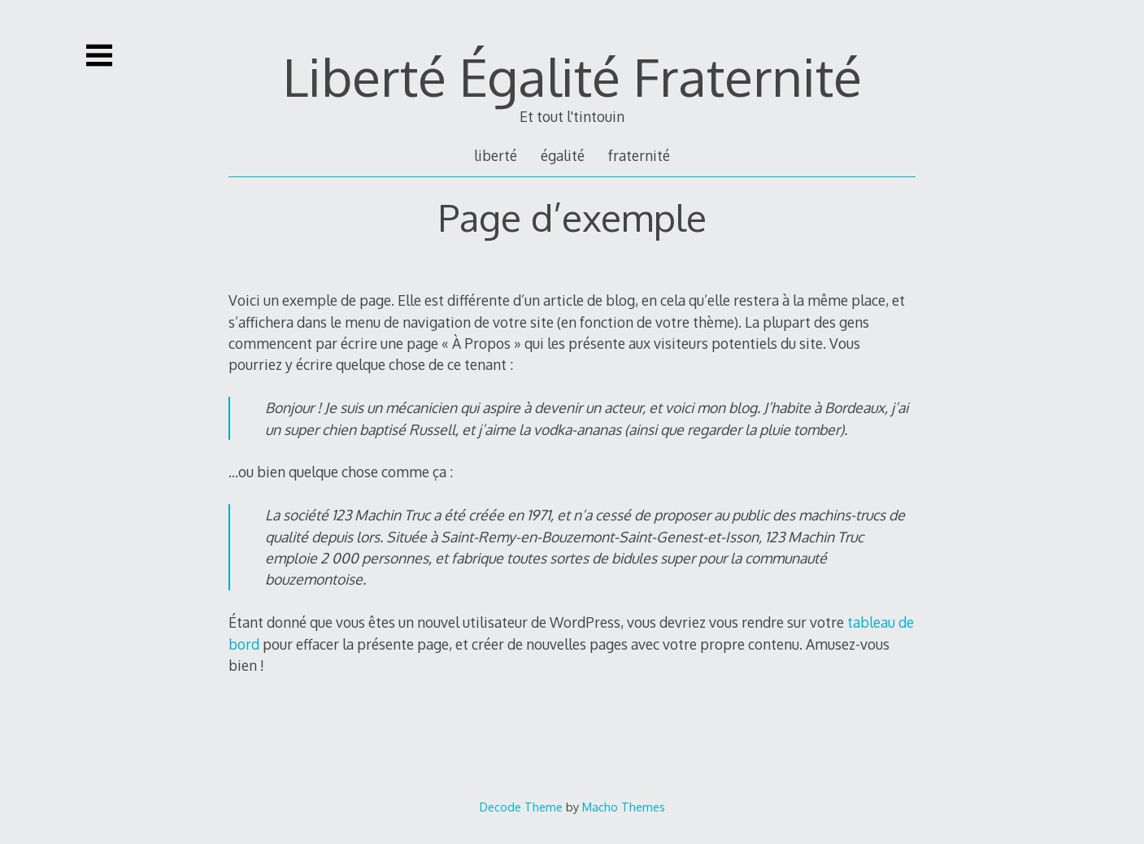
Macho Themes (623, 806)
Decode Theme (521, 806)
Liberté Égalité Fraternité (572, 76)
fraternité (639, 155)
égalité (563, 155)
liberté (495, 155)
